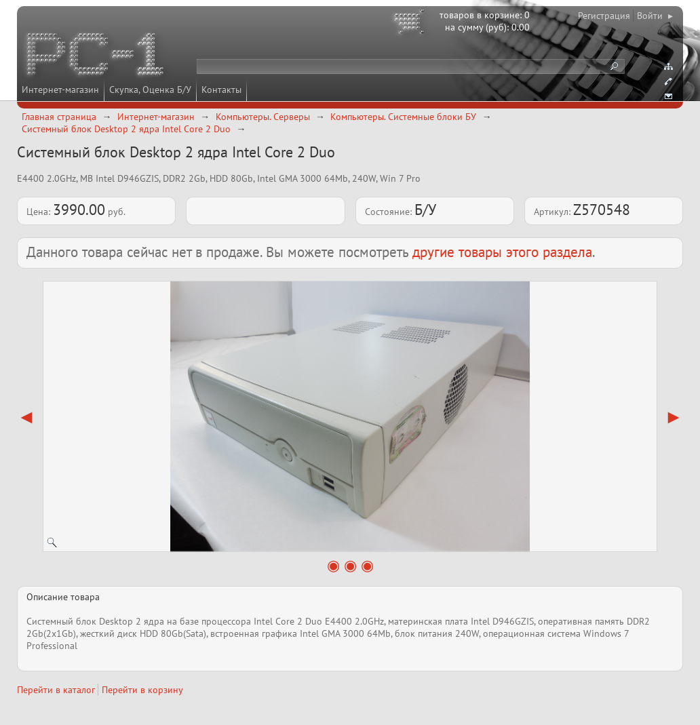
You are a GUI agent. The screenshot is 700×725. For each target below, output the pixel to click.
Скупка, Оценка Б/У (150, 89)
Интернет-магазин (60, 89)
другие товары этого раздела (502, 252)
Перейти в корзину (142, 690)
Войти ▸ (655, 15)
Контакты (221, 89)
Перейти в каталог (56, 690)
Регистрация (604, 15)
